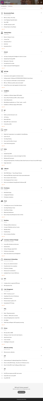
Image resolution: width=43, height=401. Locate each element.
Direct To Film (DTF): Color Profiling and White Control (14, 365)
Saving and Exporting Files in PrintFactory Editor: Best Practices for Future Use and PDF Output (23, 160)
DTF (5, 356)
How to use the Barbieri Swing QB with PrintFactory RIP (15, 182)
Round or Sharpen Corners (9, 37)
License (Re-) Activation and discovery (11, 244)
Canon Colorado (7, 339)
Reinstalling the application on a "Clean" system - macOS (15, 102)
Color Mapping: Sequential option (10, 20)
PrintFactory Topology (8, 268)
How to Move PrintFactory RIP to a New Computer (14, 97)
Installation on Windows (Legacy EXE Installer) (13, 95)
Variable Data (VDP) (8, 153)
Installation (6, 91)
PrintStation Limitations (8, 197)
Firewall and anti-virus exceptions (10, 266)
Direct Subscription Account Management (12, 253)
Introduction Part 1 (7, 41)
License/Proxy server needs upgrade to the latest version (15, 85)
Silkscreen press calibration (9, 352)
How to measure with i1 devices (10, 177)
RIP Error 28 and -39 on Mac (9, 17)
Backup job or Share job (8, 61)
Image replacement (7, 163)
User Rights (6, 320)
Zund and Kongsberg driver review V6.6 (11, 317)
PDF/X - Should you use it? (9, 293)
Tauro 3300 (6, 22)
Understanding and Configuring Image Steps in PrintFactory (15, 360)
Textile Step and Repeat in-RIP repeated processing (14, 322)
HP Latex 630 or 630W (8, 332)
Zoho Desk (24, 399)
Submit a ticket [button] (21, 392)
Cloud (5, 201)
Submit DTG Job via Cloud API (10, 375)
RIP (4, 110)
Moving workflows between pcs (10, 225)
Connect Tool (6, 39)
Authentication (7, 246)
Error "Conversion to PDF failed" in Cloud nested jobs (14, 80)
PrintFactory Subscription (9, 251)
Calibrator (6, 168)
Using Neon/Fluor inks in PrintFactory (11, 296)
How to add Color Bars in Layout (10, 141)
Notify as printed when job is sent (10, 114)
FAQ (5, 309)
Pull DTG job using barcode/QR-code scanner (13, 373)
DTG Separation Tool (8, 285)
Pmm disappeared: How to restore (10, 180)
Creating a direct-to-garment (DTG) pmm (12, 283)
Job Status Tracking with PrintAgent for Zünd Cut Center (15, 56)
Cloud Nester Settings (8, 210)
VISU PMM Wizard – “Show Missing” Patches (13, 173)
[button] (38, 2)
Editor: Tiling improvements (9, 313)
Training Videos (7, 32)
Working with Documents (9, 158)
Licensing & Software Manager (11, 240)
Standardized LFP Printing (9, 303)
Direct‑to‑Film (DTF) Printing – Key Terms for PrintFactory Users (16, 362)
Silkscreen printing (8, 347)
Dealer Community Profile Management (11, 65)
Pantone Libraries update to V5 (10, 300)
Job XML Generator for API (9, 24)
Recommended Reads (9, 13)
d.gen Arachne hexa (8, 337)
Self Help (6, 71)
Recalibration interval (8, 298)
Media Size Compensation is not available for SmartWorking (15, 134)
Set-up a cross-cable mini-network (10, 263)
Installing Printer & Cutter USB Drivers (11, 273)
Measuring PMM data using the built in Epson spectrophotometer (17, 175)
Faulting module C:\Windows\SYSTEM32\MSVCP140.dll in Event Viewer (18, 78)
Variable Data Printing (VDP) (9, 58)
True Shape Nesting (7, 138)
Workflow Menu (7, 229)
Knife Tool (6, 44)
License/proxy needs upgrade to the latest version (13, 75)
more (3, 29)
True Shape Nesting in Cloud (9, 207)
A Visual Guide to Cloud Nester (10, 27)
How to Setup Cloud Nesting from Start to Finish (13, 214)
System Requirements (8, 100)
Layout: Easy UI (7, 136)
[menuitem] (38, 2)
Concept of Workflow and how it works (11, 227)
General (6, 52)
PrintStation (7, 188)
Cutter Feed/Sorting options (9, 143)
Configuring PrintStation (8, 194)
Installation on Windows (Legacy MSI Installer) (13, 104)
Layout (5, 129)
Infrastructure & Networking (10, 259)
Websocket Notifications (9, 212)
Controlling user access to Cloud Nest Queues (13, 205)
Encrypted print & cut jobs (9, 63)
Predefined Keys (7, 231)
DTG (5, 278)
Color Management (8, 289)
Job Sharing (6, 117)
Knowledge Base (4, 6)
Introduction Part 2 (7, 46)
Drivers (5, 328)
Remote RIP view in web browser (10, 121)
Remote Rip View (7, 119)
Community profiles (8, 124)
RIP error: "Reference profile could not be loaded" (13, 82)
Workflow (6, 220)
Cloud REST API (7, 378)
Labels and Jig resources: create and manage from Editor (15, 156)
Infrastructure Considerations (10, 270)
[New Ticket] (21, 392)
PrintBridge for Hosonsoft (9, 341)
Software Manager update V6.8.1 (10, 249)
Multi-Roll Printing (7, 192)
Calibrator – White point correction (11, 315)
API (5, 369)
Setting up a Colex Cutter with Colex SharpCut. (13, 335)
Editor (5, 149)
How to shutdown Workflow (9, 234)
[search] (21, 8)
